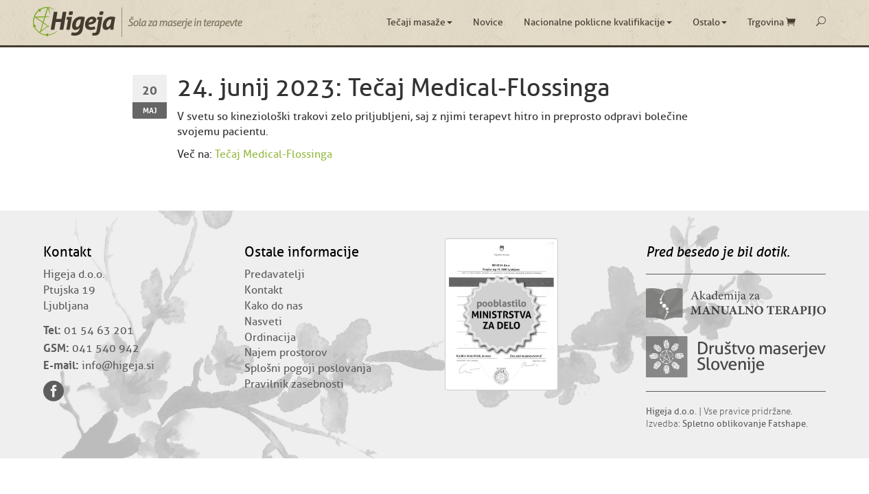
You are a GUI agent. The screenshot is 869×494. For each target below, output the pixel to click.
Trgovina (772, 22)
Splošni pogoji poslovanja (307, 368)
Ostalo (710, 22)
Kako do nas (273, 306)
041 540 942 (105, 348)
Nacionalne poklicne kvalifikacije (598, 22)
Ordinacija (270, 337)
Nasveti (263, 322)
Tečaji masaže (419, 22)
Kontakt (263, 290)
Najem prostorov (285, 353)
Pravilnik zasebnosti (294, 384)
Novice (488, 22)
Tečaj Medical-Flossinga (273, 154)
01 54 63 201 (99, 331)
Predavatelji (274, 274)
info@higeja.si (118, 366)
